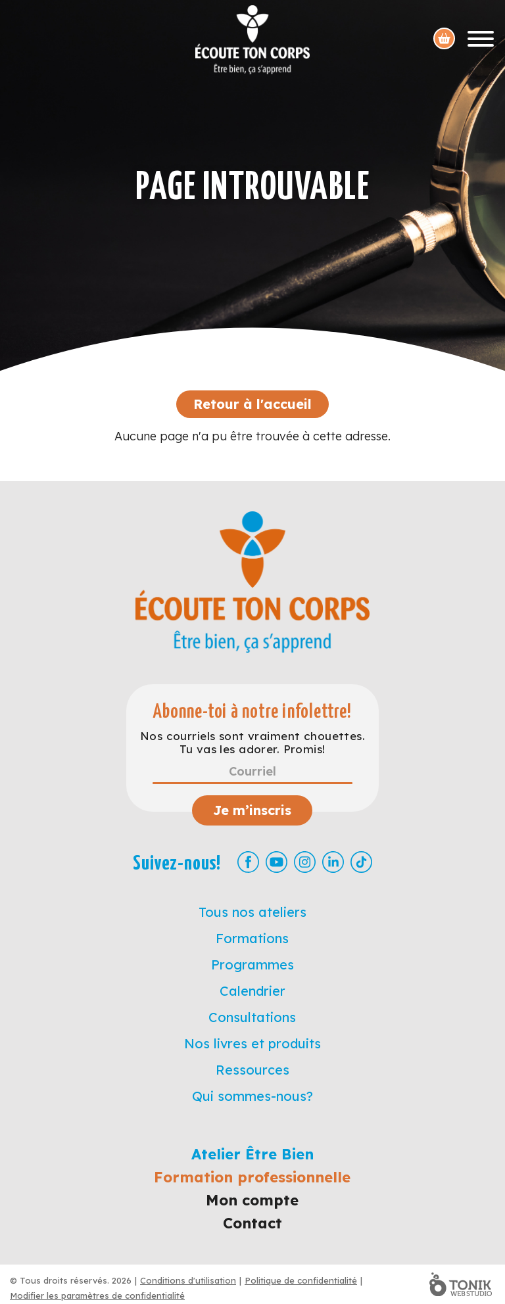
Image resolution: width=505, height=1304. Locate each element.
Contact (252, 1223)
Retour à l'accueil (252, 404)
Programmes (252, 964)
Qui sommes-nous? (252, 1096)
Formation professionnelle (252, 1177)
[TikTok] (361, 862)
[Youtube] (276, 862)
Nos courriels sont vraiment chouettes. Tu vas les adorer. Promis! (252, 743)
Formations (252, 938)
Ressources (252, 1069)
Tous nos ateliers (252, 912)
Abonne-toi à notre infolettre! (252, 712)
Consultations (252, 1017)
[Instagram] (305, 862)
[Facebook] (248, 862)
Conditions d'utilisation (188, 1280)
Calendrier (252, 991)
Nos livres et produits (252, 1043)
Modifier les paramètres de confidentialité (97, 1295)
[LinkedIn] (333, 862)
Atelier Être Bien (252, 1154)
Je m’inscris (252, 810)
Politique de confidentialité (301, 1280)
